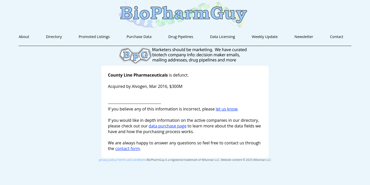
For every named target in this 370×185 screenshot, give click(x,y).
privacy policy (107, 160)
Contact (336, 36)
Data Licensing (222, 36)
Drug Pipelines (180, 36)
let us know (227, 109)
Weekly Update (265, 36)
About (24, 36)
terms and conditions (132, 160)
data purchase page (168, 126)
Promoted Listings (94, 36)
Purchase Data (138, 36)
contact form (127, 148)
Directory (54, 36)
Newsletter (303, 36)
